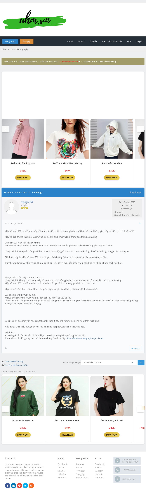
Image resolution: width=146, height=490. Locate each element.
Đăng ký (26, 41)
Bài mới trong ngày (19, 49)
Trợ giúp (139, 41)
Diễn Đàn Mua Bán (48, 61)
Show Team (82, 477)
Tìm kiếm (93, 41)
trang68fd (27, 202)
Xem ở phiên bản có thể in (16, 365)
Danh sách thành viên (112, 41)
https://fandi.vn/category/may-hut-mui (84, 338)
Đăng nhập (10, 41)
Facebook (99, 464)
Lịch (129, 41)
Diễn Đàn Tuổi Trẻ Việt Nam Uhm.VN (20, 61)
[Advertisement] (73, 94)
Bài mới (5, 49)
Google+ (99, 470)
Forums (81, 41)
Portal (70, 41)
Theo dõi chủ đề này (14, 361)
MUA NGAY (23, 177)
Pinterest (99, 477)
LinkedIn (99, 474)
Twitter (98, 467)
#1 (140, 223)
